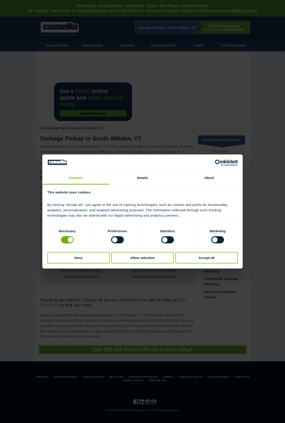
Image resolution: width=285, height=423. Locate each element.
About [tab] (209, 178)
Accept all (206, 258)
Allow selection (142, 258)
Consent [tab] (76, 178)
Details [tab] (142, 178)
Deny (78, 258)
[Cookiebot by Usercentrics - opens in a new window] (218, 163)
